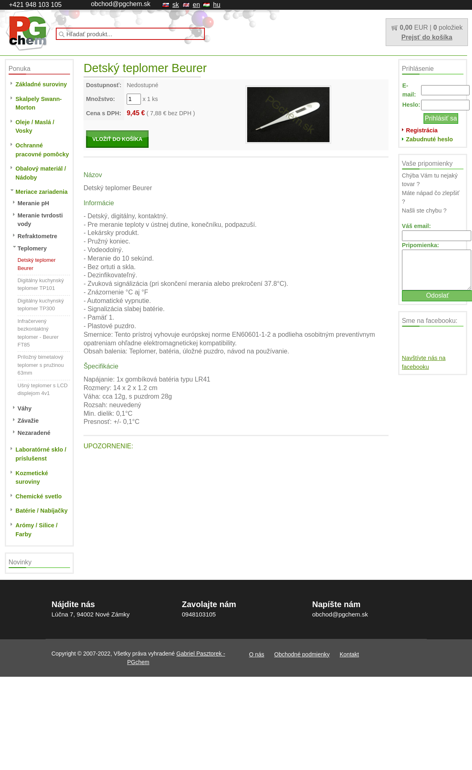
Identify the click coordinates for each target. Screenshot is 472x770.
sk (175, 4)
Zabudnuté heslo (429, 139)
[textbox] (130, 34)
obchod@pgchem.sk (120, 3)
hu (216, 4)
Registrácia (422, 130)
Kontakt (158, 51)
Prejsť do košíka (426, 37)
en (196, 4)
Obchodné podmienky (110, 51)
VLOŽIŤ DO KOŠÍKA (117, 139)
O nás (66, 51)
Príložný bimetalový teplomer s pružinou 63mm (41, 365)
